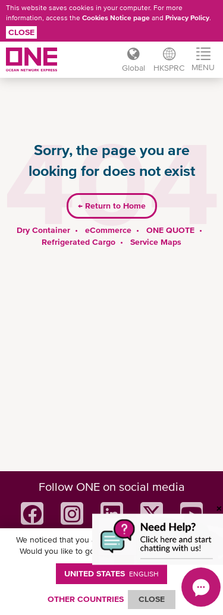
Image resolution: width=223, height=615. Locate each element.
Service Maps (155, 242)
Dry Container (43, 230)
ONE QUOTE (170, 230)
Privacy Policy (187, 18)
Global (133, 67)
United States (111, 573)
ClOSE (152, 599)
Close (21, 32)
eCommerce (108, 230)
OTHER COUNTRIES (86, 599)
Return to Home (112, 205)
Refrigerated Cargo (78, 242)
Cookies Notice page (116, 18)
